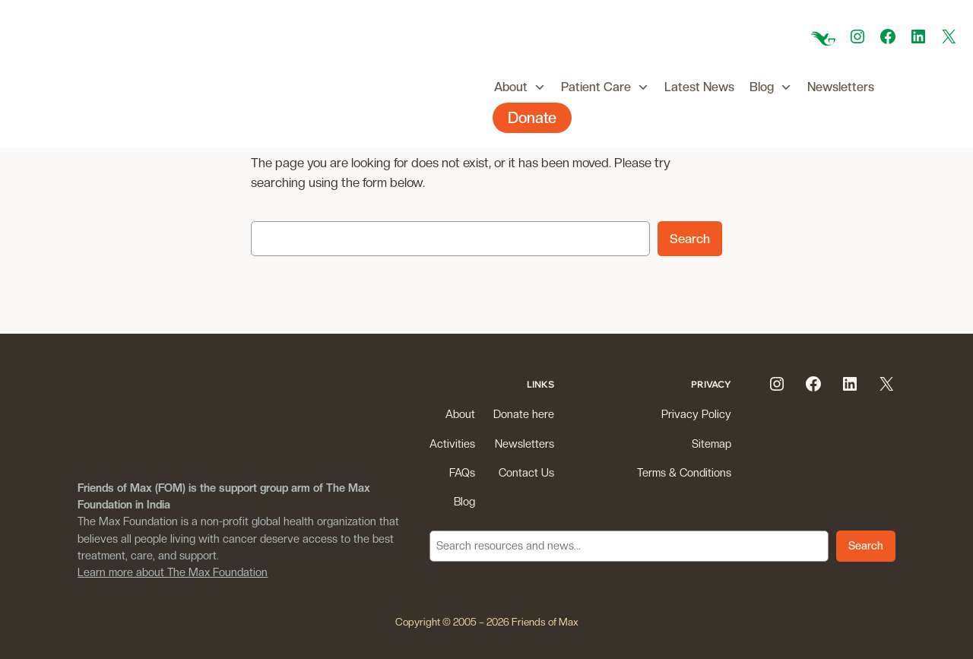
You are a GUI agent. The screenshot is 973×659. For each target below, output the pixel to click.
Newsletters (840, 87)
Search (690, 238)
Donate (532, 118)
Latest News (699, 87)
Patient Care (605, 87)
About (520, 87)
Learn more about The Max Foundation (173, 572)
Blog (771, 87)
